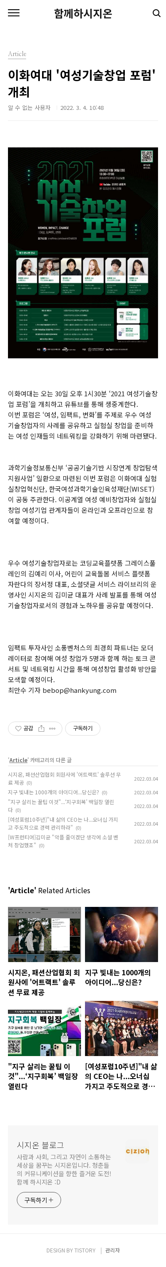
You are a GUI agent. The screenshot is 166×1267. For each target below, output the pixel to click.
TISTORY (85, 1250)
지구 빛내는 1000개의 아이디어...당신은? (53, 792)
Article (18, 759)
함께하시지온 (83, 13)
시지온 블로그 (40, 1144)
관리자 (112, 1250)
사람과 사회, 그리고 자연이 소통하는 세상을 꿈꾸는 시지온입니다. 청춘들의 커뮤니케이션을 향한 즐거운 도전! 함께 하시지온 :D (64, 1169)
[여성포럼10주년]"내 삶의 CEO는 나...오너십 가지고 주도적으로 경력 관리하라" (63, 823)
